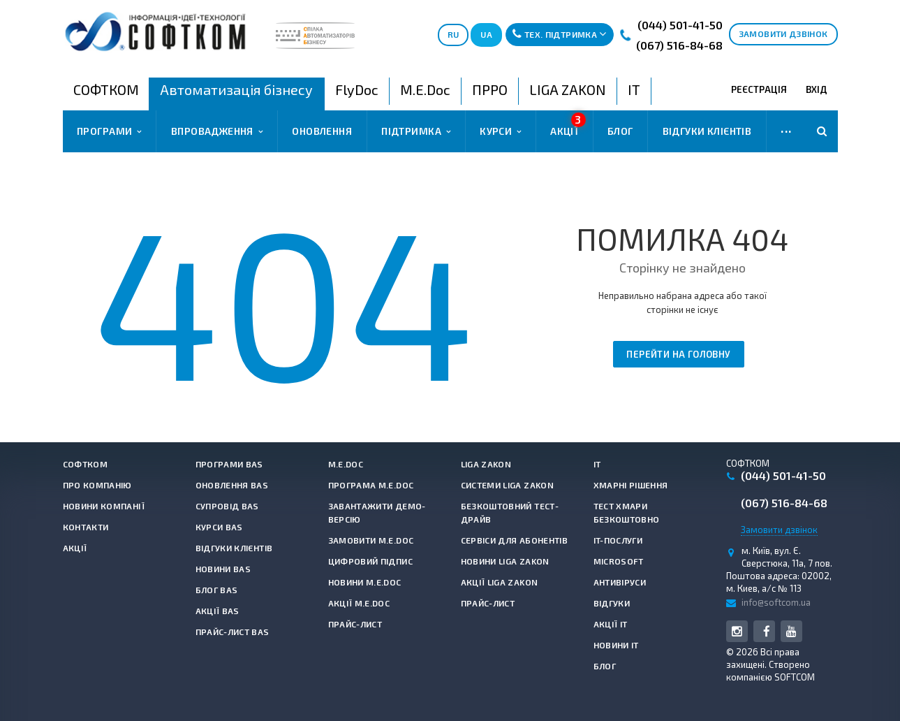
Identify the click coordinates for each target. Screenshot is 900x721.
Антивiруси (620, 582)
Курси (500, 131)
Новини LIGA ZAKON (505, 561)
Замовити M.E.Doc (371, 540)
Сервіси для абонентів (514, 540)
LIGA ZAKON (486, 464)
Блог (620, 131)
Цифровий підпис (370, 561)
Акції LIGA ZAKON (499, 582)
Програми (109, 131)
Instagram (737, 631)
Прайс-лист (355, 624)
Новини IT (616, 645)
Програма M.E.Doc (371, 485)
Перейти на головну (678, 354)
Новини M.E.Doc (364, 582)
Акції (567, 124)
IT (597, 464)
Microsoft (618, 561)
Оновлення (322, 131)
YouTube (791, 631)
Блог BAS (217, 590)
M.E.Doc (346, 464)
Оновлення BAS (232, 485)
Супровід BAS (227, 506)
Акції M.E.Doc (359, 603)
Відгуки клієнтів (707, 131)
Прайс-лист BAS (233, 631)
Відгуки (611, 603)
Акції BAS (217, 611)
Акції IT (610, 624)
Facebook (767, 631)
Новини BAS (223, 569)
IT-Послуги (618, 540)
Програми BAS (229, 464)
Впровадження (217, 131)
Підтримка (415, 131)
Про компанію (97, 485)
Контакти (86, 527)
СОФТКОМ (85, 464)
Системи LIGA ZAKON (507, 485)
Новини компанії (104, 506)
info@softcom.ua (776, 602)
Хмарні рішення (630, 485)
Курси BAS (219, 527)
